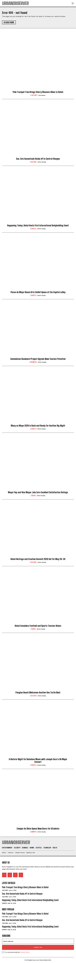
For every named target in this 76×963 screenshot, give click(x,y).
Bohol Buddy (42, 162)
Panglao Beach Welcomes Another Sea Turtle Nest (37, 692)
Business (33, 362)
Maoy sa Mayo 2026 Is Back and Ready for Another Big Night (38, 425)
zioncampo (41, 95)
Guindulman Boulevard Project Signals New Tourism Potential (38, 359)
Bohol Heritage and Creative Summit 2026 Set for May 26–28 (38, 559)
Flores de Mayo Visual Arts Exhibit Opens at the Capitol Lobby (38, 292)
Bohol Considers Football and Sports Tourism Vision (38, 625)
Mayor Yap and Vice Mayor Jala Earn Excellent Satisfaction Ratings (38, 492)
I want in (38, 947)
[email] (38, 941)
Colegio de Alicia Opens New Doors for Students (38, 828)
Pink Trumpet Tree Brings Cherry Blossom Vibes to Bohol (38, 92)
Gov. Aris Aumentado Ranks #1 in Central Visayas (38, 158)
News (33, 495)
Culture (34, 95)
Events (33, 228)
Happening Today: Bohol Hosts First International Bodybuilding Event (38, 225)
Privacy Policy (24, 952)
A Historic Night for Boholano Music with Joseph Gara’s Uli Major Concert (38, 760)
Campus (33, 832)
